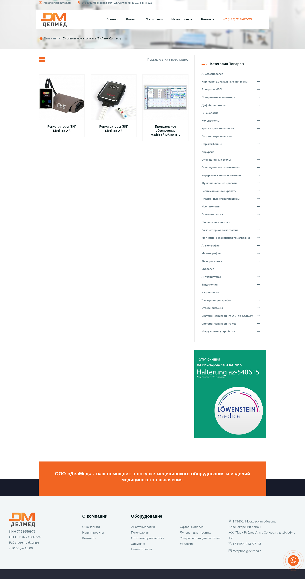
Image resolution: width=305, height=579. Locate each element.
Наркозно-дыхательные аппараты (231, 81)
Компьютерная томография (231, 230)
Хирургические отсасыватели (231, 175)
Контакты (208, 19)
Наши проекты (182, 19)
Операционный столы (231, 159)
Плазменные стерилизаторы (231, 198)
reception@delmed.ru (55, 3)
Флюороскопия (231, 261)
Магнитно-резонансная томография (231, 237)
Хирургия (138, 544)
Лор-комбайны (231, 144)
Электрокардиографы (231, 300)
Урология (187, 544)
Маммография (231, 253)
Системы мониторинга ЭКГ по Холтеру (231, 315)
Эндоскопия (231, 284)
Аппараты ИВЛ (231, 89)
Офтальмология (231, 214)
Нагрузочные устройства (231, 331)
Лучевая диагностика (195, 532)
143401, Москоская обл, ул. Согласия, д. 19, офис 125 (114, 3)
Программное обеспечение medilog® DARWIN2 (166, 131)
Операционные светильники (231, 167)
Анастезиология (143, 527)
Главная (112, 19)
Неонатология (231, 206)
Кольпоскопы (231, 120)
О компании (155, 19)
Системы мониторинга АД (231, 323)
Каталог (132, 19)
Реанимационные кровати (231, 191)
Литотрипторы (231, 276)
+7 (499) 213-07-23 (246, 544)
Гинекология (140, 532)
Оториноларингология (147, 538)
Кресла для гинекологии (231, 128)
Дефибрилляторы (231, 105)
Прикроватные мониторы (231, 97)
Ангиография (231, 245)
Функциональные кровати (231, 183)
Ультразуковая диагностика (200, 538)
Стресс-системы (231, 308)
